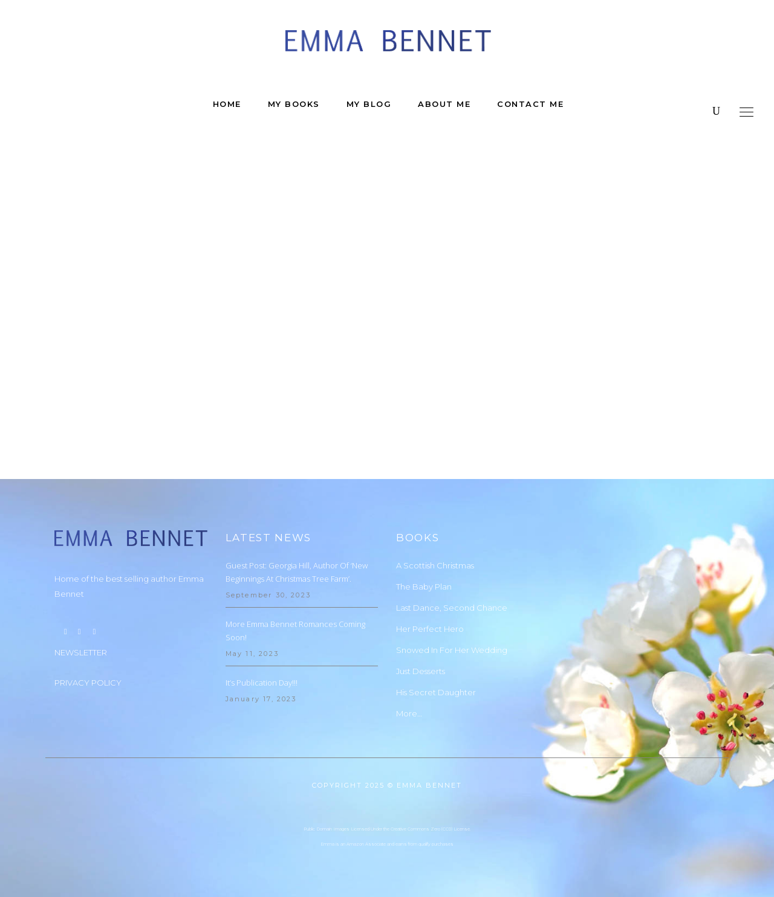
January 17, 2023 (261, 699)
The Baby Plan (424, 586)
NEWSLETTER (80, 652)
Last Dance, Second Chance (451, 607)
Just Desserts (420, 671)
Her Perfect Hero (430, 629)
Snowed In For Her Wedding (451, 650)
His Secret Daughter (436, 692)
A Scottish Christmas (435, 565)
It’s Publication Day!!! (262, 682)
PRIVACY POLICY (88, 682)
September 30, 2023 (268, 595)
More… (409, 713)
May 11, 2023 (252, 653)
